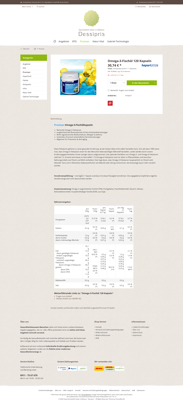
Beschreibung (56, 119)
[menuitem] (155, 6)
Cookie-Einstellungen (141, 327)
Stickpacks (27, 84)
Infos (25, 88)
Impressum (137, 335)
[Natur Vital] (98, 41)
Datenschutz (138, 332)
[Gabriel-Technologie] (118, 41)
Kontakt (99, 327)
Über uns (136, 330)
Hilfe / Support (68, 390)
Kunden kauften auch (59, 308)
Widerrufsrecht (101, 332)
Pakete (25, 80)
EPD (24, 68)
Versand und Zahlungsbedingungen (110, 330)
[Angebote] (64, 41)
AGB (97, 338)
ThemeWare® (120, 399)
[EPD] (74, 41)
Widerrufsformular (103, 335)
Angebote (26, 64)
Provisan (26, 72)
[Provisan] (84, 41)
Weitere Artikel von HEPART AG (67, 298)
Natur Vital (27, 92)
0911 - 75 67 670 (28, 375)
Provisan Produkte (107, 308)
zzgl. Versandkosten (123, 71)
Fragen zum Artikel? (125, 90)
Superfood (27, 76)
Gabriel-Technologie (31, 96)
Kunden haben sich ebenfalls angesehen (84, 308)
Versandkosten (86, 395)
